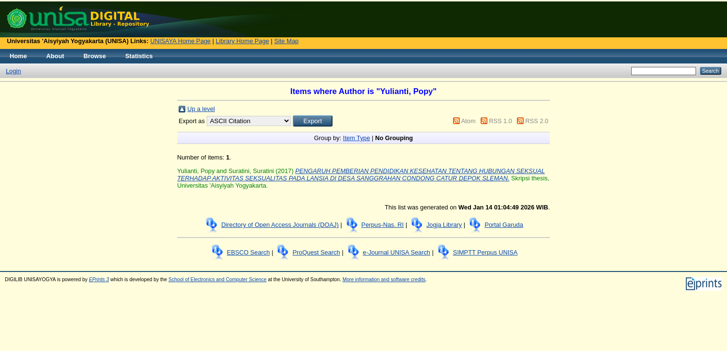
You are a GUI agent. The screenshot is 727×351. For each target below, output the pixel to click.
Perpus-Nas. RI (383, 224)
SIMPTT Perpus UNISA (485, 252)
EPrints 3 (99, 279)
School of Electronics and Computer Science (217, 279)
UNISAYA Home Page (181, 41)
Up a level (201, 108)
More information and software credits (384, 279)
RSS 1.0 (500, 121)
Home (18, 56)
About (55, 56)
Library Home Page (242, 41)
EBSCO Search (248, 252)
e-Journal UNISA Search (396, 252)
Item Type (356, 138)
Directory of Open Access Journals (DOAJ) (280, 224)
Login (13, 71)
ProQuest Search (316, 252)
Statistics (139, 56)
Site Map (286, 41)
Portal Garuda (504, 224)
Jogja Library (444, 224)
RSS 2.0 (536, 121)
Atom (468, 121)
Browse (95, 56)
